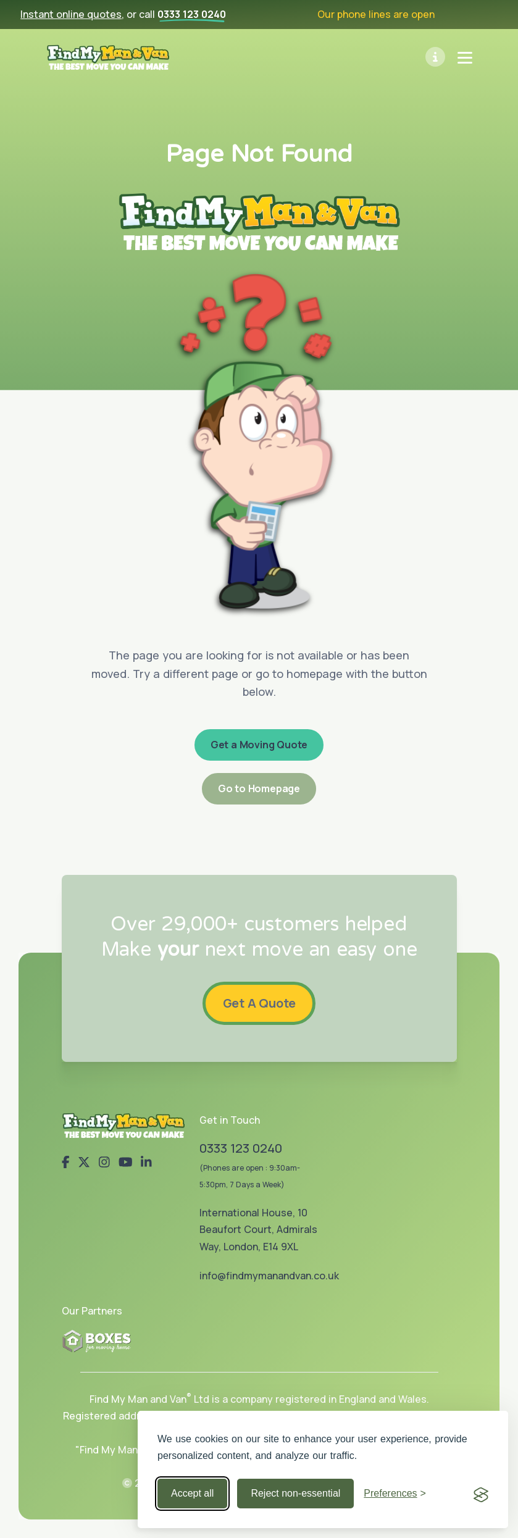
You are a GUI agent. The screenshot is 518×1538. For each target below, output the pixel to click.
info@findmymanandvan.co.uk (269, 1275)
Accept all (192, 1493)
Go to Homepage (259, 788)
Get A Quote (259, 1002)
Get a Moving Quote (259, 744)
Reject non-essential (295, 1493)
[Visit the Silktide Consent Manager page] (481, 1493)
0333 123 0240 (191, 14)
